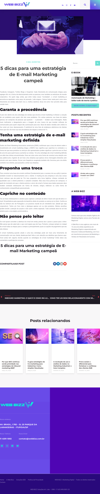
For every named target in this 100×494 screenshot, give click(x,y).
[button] (54, 263)
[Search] (97, 63)
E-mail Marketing (33, 62)
